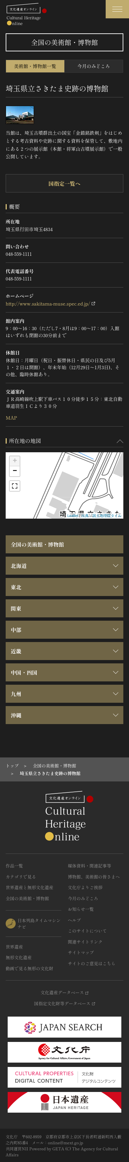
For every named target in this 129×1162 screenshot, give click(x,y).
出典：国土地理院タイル (101, 516)
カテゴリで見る (21, 877)
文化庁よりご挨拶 (85, 887)
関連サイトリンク (85, 942)
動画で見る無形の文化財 (29, 968)
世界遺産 (14, 947)
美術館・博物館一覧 (35, 66)
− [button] (15, 471)
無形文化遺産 (19, 957)
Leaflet (72, 516)
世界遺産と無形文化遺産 (29, 887)
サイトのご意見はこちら (92, 963)
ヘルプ (74, 920)
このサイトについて (87, 931)
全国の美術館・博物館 (37, 544)
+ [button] (15, 461)
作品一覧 (14, 865)
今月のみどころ (93, 66)
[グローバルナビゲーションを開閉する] (117, 9)
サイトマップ (81, 952)
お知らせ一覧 (81, 909)
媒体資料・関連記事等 (89, 865)
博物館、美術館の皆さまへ (94, 877)
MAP (11, 417)
